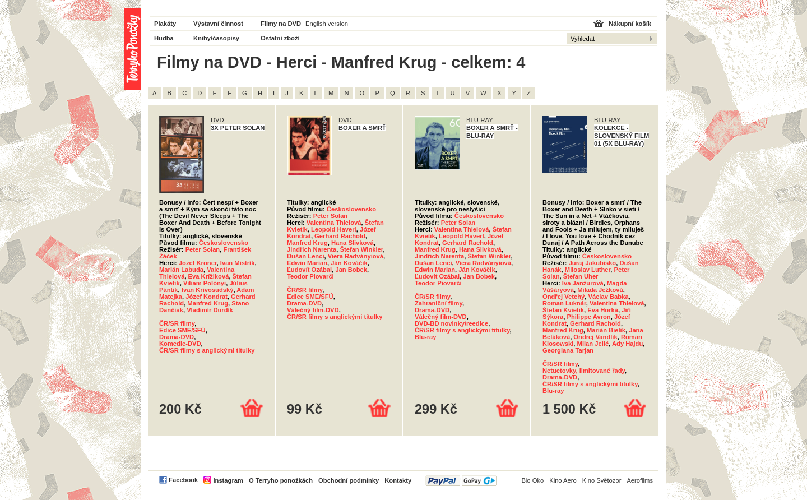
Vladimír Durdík (210, 310)
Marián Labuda (181, 269)
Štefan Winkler (361, 249)
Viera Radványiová (355, 256)
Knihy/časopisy (216, 38)
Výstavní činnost (218, 23)
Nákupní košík (630, 23)
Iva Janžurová (583, 283)
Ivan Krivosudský (208, 289)
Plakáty (165, 23)
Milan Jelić (593, 343)
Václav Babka (608, 296)
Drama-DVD (176, 337)
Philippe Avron (589, 316)
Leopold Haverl (333, 229)
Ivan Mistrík (237, 263)
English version (326, 23)
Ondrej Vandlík (595, 337)
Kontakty (397, 480)
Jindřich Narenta (311, 249)
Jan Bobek (351, 269)
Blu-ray (426, 337)
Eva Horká (602, 310)
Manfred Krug (207, 303)
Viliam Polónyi (204, 283)
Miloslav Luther (587, 269)
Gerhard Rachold (339, 236)
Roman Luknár (564, 303)
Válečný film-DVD (313, 310)
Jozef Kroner (198, 263)
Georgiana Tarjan (567, 350)
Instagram (228, 480)
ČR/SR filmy (176, 323)
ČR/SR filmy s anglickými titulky (206, 350)
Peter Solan (202, 249)
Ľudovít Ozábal (309, 269)
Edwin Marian (307, 263)
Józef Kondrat (206, 296)
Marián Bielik (606, 330)
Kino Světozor (602, 480)
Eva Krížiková (208, 276)
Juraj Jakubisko (592, 263)
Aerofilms (640, 480)
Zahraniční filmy (438, 303)
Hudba (164, 38)
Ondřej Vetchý (563, 296)
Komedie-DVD (180, 343)
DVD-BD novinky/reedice (451, 323)
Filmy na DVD (281, 23)
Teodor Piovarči (310, 276)
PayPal (461, 480)
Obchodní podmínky (348, 480)
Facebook (183, 479)
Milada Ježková (600, 289)
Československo (223, 242)
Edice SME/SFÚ (182, 330)
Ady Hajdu (627, 343)
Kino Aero (563, 480)
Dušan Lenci (305, 256)
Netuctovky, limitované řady (583, 370)
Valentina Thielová (334, 222)
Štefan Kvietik (563, 310)
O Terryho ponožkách (281, 480)
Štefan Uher (581, 276)
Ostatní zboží (280, 38)
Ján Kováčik (349, 263)
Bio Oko (532, 480)
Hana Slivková (352, 242)
